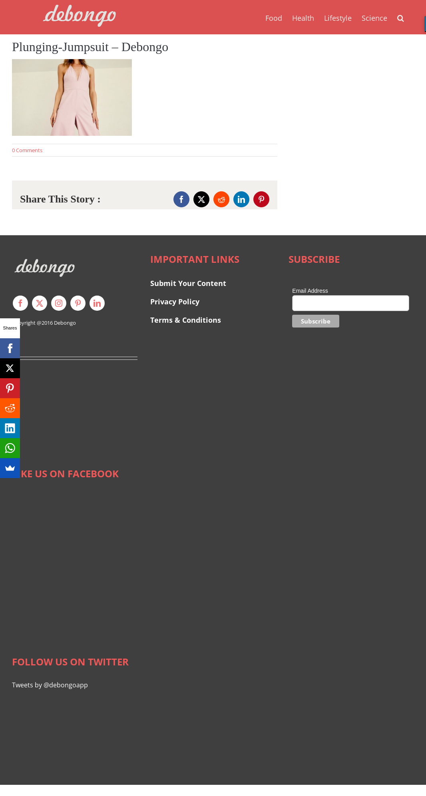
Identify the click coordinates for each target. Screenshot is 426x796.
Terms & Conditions (185, 320)
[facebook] (20, 303)
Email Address (310, 291)
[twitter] (39, 303)
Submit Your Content (189, 283)
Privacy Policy (174, 301)
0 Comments (27, 150)
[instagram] (58, 303)
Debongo (65, 322)
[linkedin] (97, 303)
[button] (400, 17)
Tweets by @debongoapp (50, 685)
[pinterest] (78, 303)
